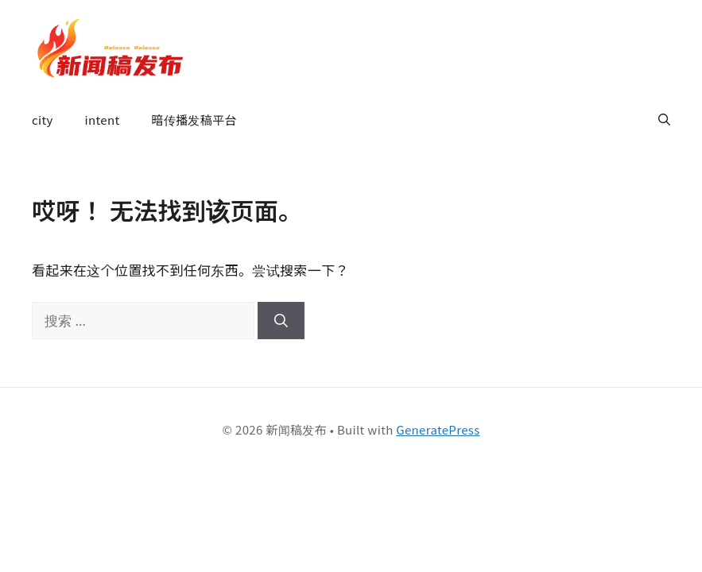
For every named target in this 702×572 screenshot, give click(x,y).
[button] (664, 120)
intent (102, 119)
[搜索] (281, 321)
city (42, 119)
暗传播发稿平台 (193, 119)
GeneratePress (437, 429)
